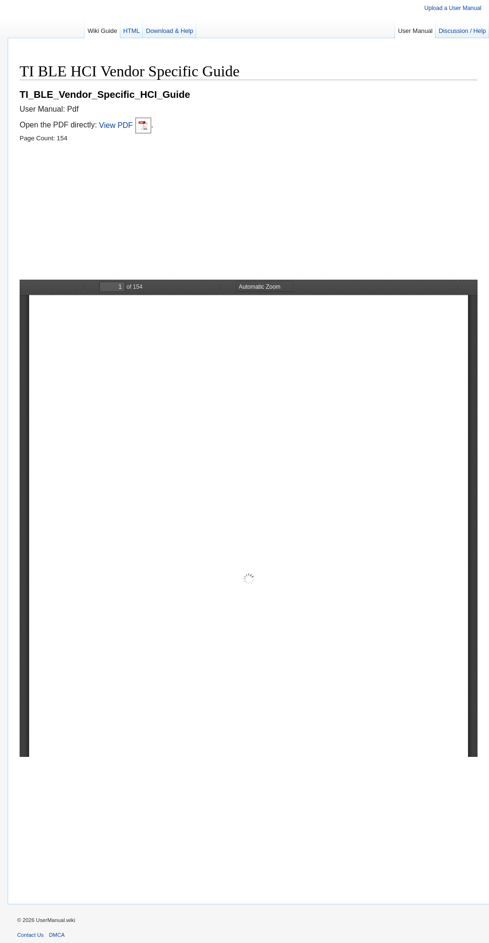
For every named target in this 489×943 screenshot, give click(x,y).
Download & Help (169, 30)
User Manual (415, 30)
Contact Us (30, 935)
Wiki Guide (102, 30)
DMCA (57, 935)
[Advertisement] (249, 213)
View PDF (125, 125)
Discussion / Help (462, 30)
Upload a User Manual (453, 8)
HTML (131, 30)
